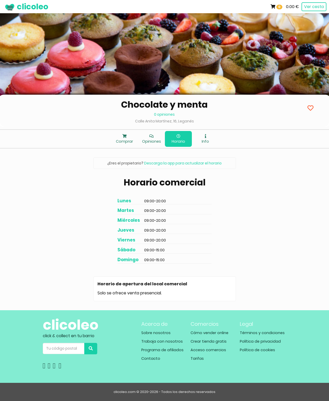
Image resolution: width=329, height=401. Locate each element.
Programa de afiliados (162, 349)
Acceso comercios (208, 349)
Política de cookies (257, 349)
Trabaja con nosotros (162, 341)
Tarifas (197, 358)
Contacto (150, 358)
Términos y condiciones (262, 332)
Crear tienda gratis (209, 341)
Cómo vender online (209, 332)
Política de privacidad (260, 341)
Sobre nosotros (156, 332)
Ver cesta (314, 7)
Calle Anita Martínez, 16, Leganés (164, 121)
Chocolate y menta (164, 104)
